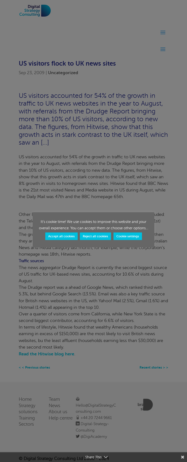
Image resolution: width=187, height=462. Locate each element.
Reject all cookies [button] (95, 236)
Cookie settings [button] (127, 236)
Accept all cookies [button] (61, 236)
